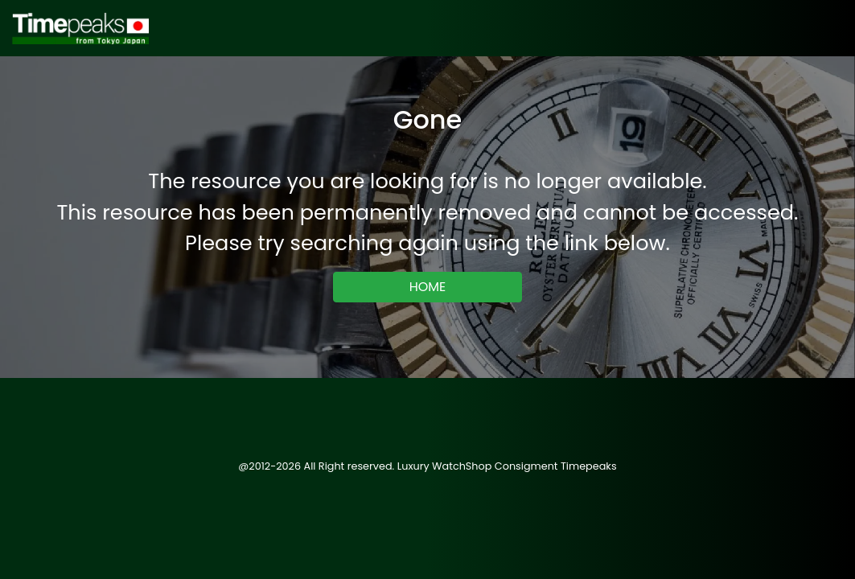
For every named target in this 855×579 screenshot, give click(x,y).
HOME (427, 286)
